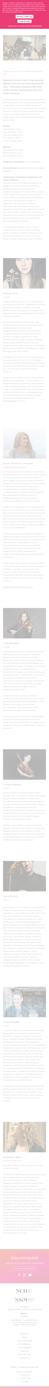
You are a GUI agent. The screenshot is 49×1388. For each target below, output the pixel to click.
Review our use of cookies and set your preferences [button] (25, 26)
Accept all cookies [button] (24, 21)
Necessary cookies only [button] (24, 16)
